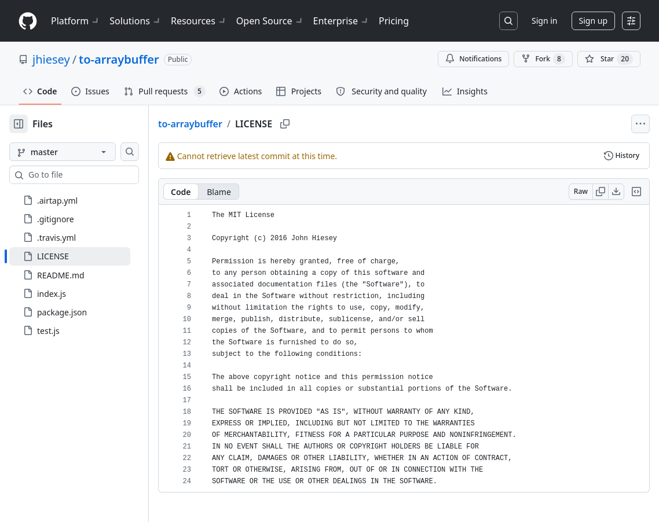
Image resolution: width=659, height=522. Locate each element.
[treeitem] (88, 256)
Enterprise (341, 20)
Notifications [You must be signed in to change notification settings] (473, 59)
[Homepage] (28, 21)
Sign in (544, 20)
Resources (199, 20)
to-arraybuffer (119, 59)
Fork (543, 59)
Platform (75, 20)
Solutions (135, 20)
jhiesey (51, 59)
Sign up (593, 20)
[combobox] (97, 174)
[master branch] (81, 151)
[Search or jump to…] (508, 21)
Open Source (270, 20)
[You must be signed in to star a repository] (608, 59)
